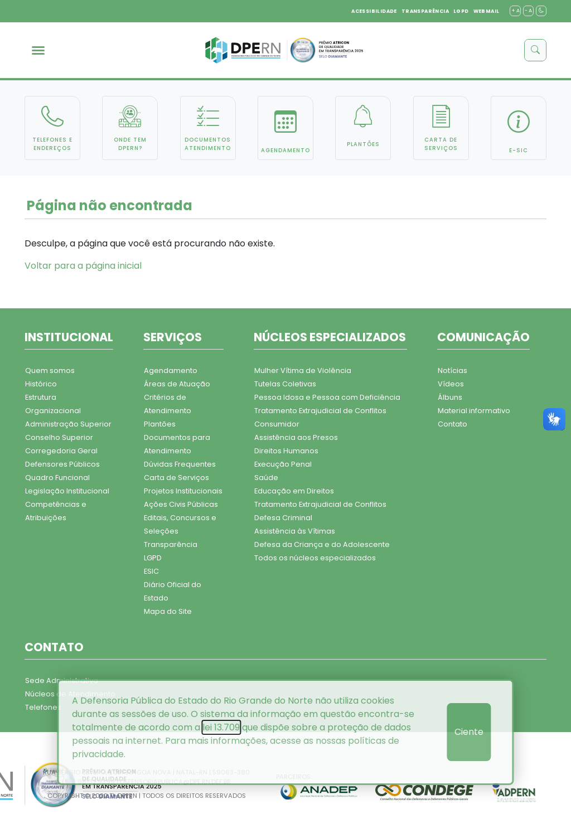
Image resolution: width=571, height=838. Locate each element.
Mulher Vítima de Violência (302, 370)
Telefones (43, 707)
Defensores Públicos (62, 464)
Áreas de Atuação (177, 384)
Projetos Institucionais (183, 491)
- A (528, 10)
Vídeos (451, 384)
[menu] (38, 50)
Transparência (170, 544)
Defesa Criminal (283, 517)
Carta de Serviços (176, 477)
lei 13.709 (221, 727)
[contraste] (541, 11)
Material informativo (474, 410)
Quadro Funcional (57, 477)
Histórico (41, 384)
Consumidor (276, 424)
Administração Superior (68, 424)
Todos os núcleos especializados (315, 558)
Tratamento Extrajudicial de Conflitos (320, 410)
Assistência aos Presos (296, 437)
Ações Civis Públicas (181, 504)
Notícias (452, 370)
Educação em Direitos (294, 491)
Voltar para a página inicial (83, 265)
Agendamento (170, 370)
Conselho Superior (59, 437)
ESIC (151, 571)
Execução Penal (283, 464)
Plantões (160, 424)
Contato (452, 424)
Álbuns (450, 397)
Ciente (468, 731)
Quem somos (50, 370)
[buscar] (535, 50)
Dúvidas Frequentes (180, 464)
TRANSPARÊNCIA (425, 11)
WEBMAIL (486, 11)
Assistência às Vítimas (294, 531)
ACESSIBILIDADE (374, 11)
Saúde (266, 477)
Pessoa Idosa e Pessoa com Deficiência (327, 397)
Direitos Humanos (286, 451)
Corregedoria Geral (61, 451)
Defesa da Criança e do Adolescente (322, 544)
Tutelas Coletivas (285, 384)
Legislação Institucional (67, 491)
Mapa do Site (168, 611)
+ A (515, 10)
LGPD (461, 11)
